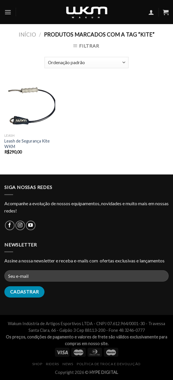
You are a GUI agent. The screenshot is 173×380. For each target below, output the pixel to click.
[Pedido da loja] (86, 62)
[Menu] (7, 12)
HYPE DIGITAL (104, 372)
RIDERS (52, 364)
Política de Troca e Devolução (109, 364)
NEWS (68, 364)
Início (27, 34)
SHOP (37, 364)
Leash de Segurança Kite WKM (27, 143)
